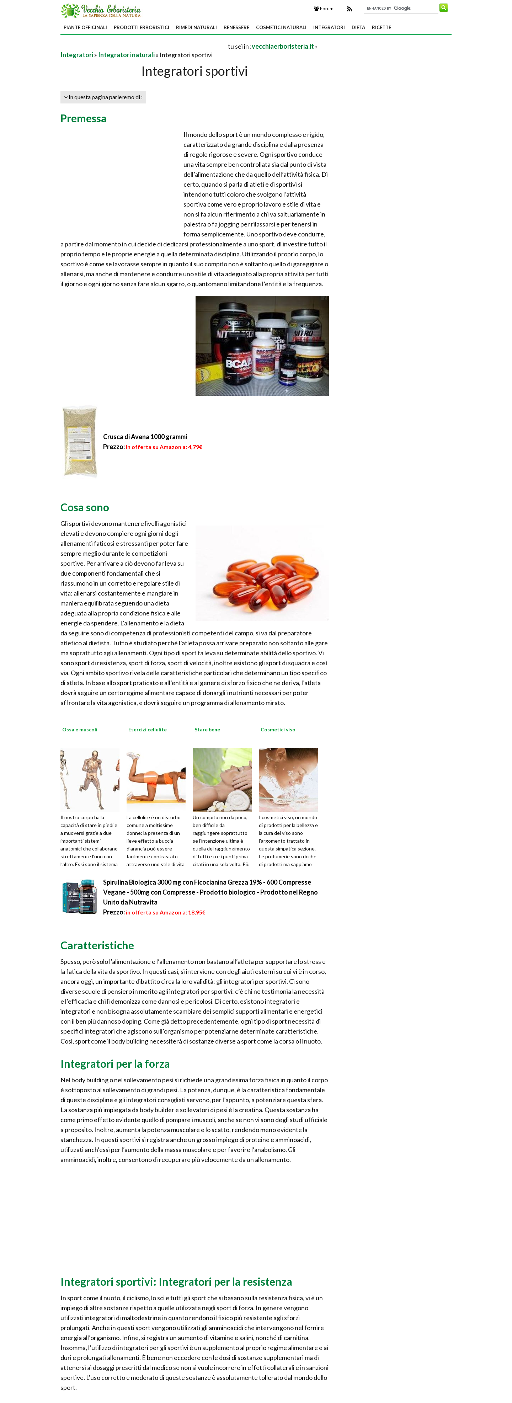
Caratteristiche (97, 945)
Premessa (83, 118)
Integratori (329, 27)
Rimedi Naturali (196, 27)
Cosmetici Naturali (281, 27)
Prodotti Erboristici (141, 27)
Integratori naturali (126, 55)
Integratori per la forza (115, 1063)
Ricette (381, 27)
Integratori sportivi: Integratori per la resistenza (176, 1281)
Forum (324, 8)
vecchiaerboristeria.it (283, 46)
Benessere (236, 27)
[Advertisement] (143, 46)
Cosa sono (84, 507)
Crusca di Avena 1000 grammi (145, 437)
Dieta (358, 27)
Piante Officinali (85, 27)
